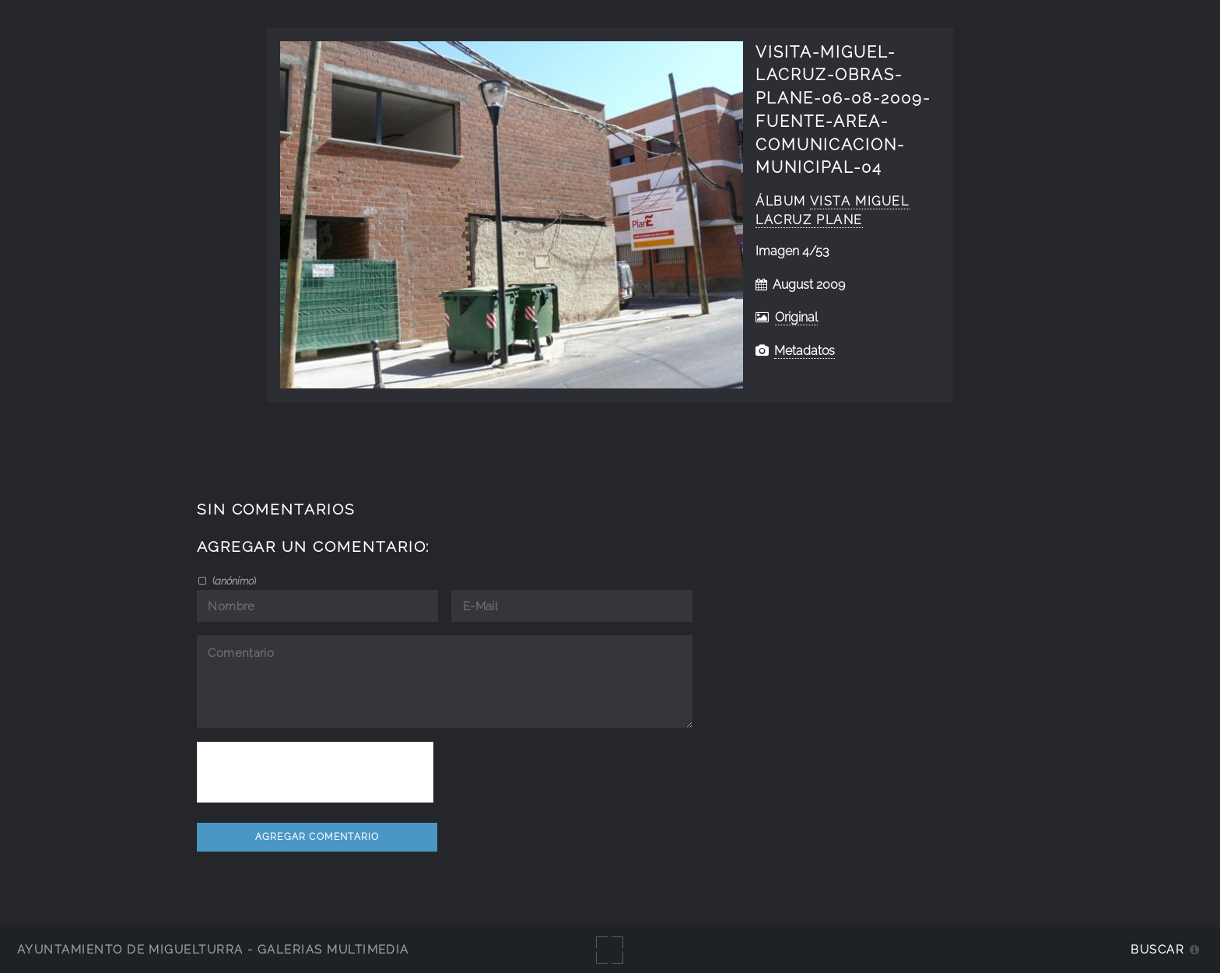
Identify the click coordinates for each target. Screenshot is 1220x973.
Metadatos (804, 350)
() (233, 580)
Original (796, 317)
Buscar (1157, 949)
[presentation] (315, 772)
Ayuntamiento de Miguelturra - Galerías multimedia (213, 949)
